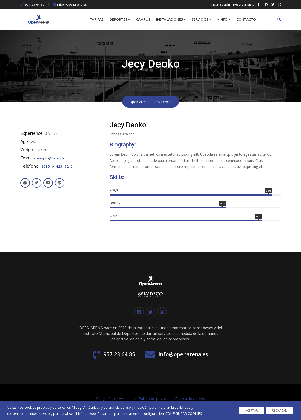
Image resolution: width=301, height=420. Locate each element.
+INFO (222, 19)
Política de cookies (190, 399)
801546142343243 (57, 166)
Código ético (106, 399)
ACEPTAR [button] (251, 410)
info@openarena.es (72, 4)
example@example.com (53, 158)
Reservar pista (243, 4)
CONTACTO (246, 19)
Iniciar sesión (220, 4)
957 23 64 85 (35, 4)
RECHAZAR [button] (279, 410)
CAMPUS (143, 19)
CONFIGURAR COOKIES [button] (183, 413)
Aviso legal (127, 399)
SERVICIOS (200, 19)
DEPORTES (118, 19)
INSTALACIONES (169, 19)
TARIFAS (96, 19)
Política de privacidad (156, 399)
